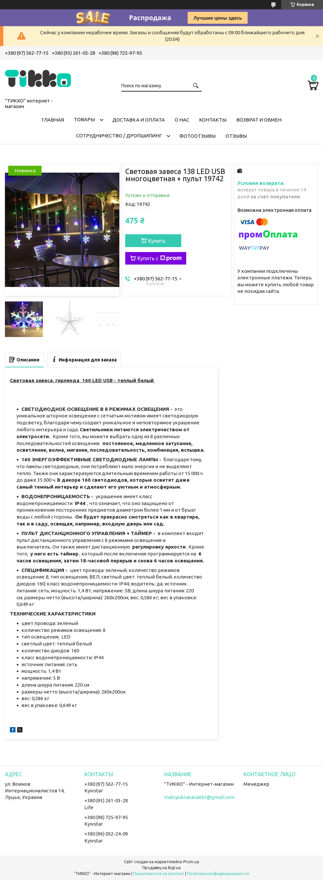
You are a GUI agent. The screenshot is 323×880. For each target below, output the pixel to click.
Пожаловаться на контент (158, 873)
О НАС (182, 120)
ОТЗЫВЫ (236, 136)
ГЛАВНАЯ (53, 120)
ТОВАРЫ (84, 119)
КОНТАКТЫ (212, 120)
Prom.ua (191, 862)
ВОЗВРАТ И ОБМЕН (258, 120)
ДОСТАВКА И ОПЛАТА (138, 120)
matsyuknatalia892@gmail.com (199, 797)
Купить (156, 241)
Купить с (159, 258)
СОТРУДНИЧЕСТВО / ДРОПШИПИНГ (119, 135)
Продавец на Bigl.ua (161, 868)
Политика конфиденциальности (218, 873)
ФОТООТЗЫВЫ (197, 136)
